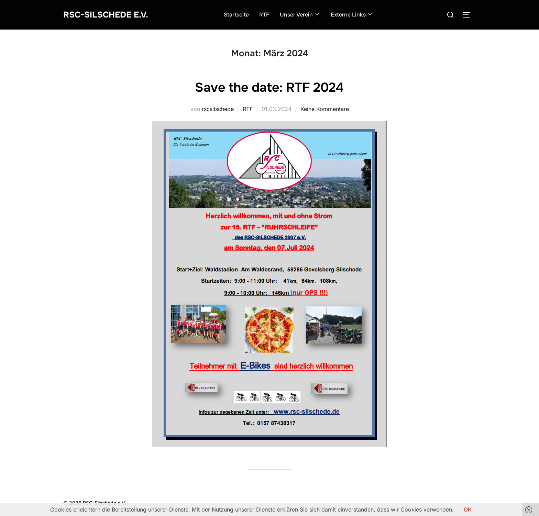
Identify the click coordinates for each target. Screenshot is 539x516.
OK (468, 509)
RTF (267, 14)
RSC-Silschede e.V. (108, 14)
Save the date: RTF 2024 (269, 87)
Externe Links (355, 14)
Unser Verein (303, 14)
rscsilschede (218, 108)
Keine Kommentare (324, 108)
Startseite (239, 14)
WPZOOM (464, 503)
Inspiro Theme (426, 503)
